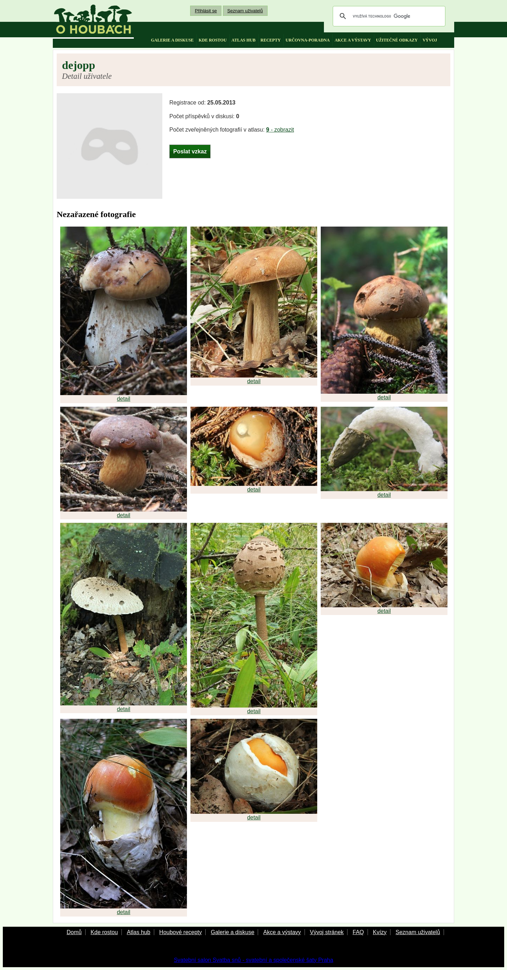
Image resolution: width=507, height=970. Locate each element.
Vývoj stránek (327, 932)
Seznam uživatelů (245, 10)
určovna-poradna (308, 40)
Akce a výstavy (282, 932)
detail (123, 399)
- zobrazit (280, 130)
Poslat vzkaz (190, 151)
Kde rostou (104, 932)
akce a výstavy (352, 40)
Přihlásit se (206, 10)
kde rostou (212, 40)
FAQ (358, 932)
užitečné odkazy (397, 40)
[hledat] (388, 16)
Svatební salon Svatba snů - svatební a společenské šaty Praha (253, 960)
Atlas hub (138, 932)
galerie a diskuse (172, 40)
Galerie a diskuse (233, 932)
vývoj (430, 40)
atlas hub (244, 40)
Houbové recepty (180, 932)
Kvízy (380, 932)
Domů (74, 932)
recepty (271, 40)
